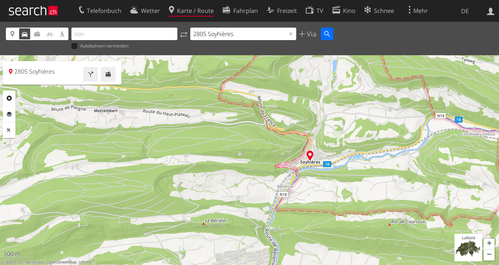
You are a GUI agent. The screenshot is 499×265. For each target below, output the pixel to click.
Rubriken (9, 98)
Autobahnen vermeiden (99, 46)
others (85, 262)
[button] (489, 244)
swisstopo (34, 262)
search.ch (14, 262)
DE (465, 11)
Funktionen (9, 130)
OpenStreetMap (61, 262)
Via (310, 33)
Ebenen (9, 114)
